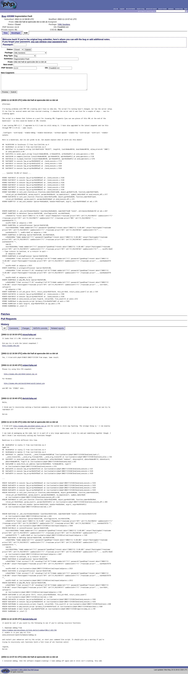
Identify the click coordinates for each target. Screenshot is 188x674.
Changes (26, 328)
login (185, 9)
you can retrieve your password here (49, 42)
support (122, 9)
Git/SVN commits (40, 328)
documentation (130, 9)
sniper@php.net (30, 365)
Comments (13, 328)
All (4, 328)
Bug (4, 16)
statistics (171, 9)
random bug (179, 9)
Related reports (57, 328)
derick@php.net (30, 398)
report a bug (140, 9)
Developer (15, 33)
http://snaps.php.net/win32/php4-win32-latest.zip (24, 383)
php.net (115, 9)
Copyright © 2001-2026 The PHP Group (24, 670)
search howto (162, 9)
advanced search (151, 9)
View (5, 33)
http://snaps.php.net (10, 345)
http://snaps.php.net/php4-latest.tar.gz (20, 374)
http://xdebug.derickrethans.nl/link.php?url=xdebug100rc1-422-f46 (29, 630)
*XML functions (64, 24)
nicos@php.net (29, 334)
